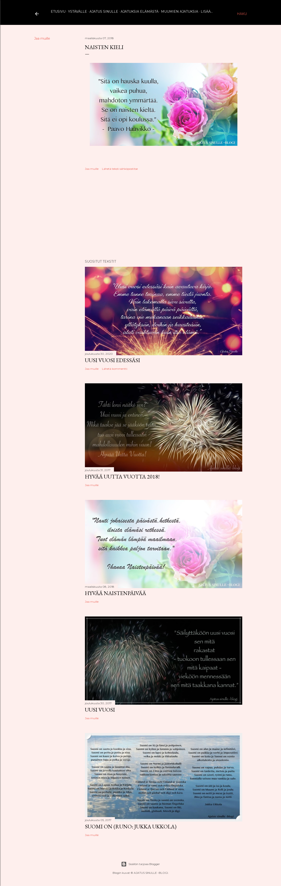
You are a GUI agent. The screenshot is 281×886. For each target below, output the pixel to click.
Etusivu (58, 11)
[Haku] (242, 13)
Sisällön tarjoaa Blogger (140, 864)
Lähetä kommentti (114, 368)
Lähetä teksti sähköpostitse (120, 168)
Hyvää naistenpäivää (115, 593)
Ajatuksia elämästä (139, 11)
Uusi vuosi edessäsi (112, 360)
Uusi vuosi (100, 709)
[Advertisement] (163, 215)
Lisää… (207, 11)
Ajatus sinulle (104, 11)
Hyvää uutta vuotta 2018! (122, 476)
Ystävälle (77, 11)
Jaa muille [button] (42, 38)
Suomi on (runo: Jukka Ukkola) (130, 826)
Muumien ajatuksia (179, 11)
